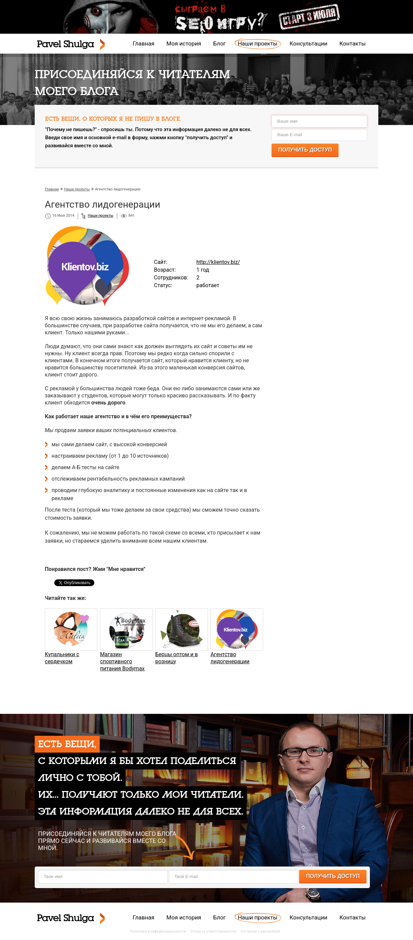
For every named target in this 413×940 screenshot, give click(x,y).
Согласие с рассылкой (260, 931)
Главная (144, 43)
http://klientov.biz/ (218, 262)
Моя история (183, 43)
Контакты (353, 43)
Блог (219, 43)
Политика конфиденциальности (158, 931)
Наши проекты (258, 43)
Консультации (308, 43)
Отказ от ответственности (213, 931)
